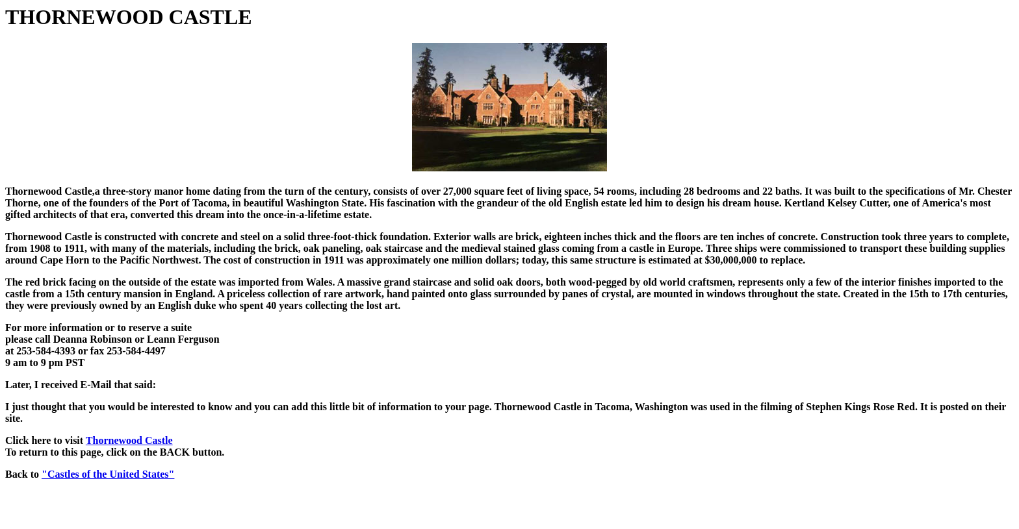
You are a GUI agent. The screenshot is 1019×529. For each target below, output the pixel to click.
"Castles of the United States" (108, 474)
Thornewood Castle (129, 440)
